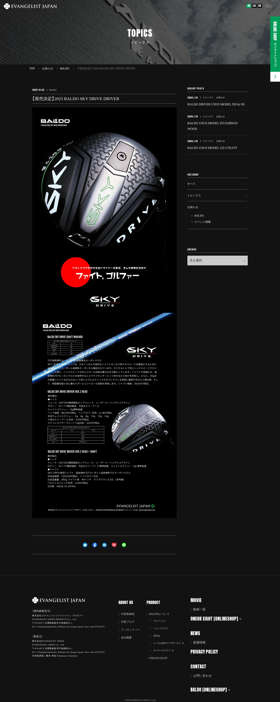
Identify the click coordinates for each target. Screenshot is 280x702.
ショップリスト (162, 624)
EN (254, 6)
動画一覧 (202, 609)
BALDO (199, 225)
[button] (271, 6)
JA (248, 6)
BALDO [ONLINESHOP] (212, 688)
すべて (192, 188)
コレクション (161, 616)
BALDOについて (161, 609)
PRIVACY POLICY (206, 651)
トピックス (195, 202)
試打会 (157, 632)
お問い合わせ (205, 675)
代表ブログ (129, 617)
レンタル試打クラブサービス (171, 639)
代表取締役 (129, 609)
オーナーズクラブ (165, 647)
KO (259, 6)
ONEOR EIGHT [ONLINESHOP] (218, 618)
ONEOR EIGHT (160, 655)
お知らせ (193, 215)
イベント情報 (202, 231)
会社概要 (127, 634)
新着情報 (202, 642)
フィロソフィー (132, 625)
